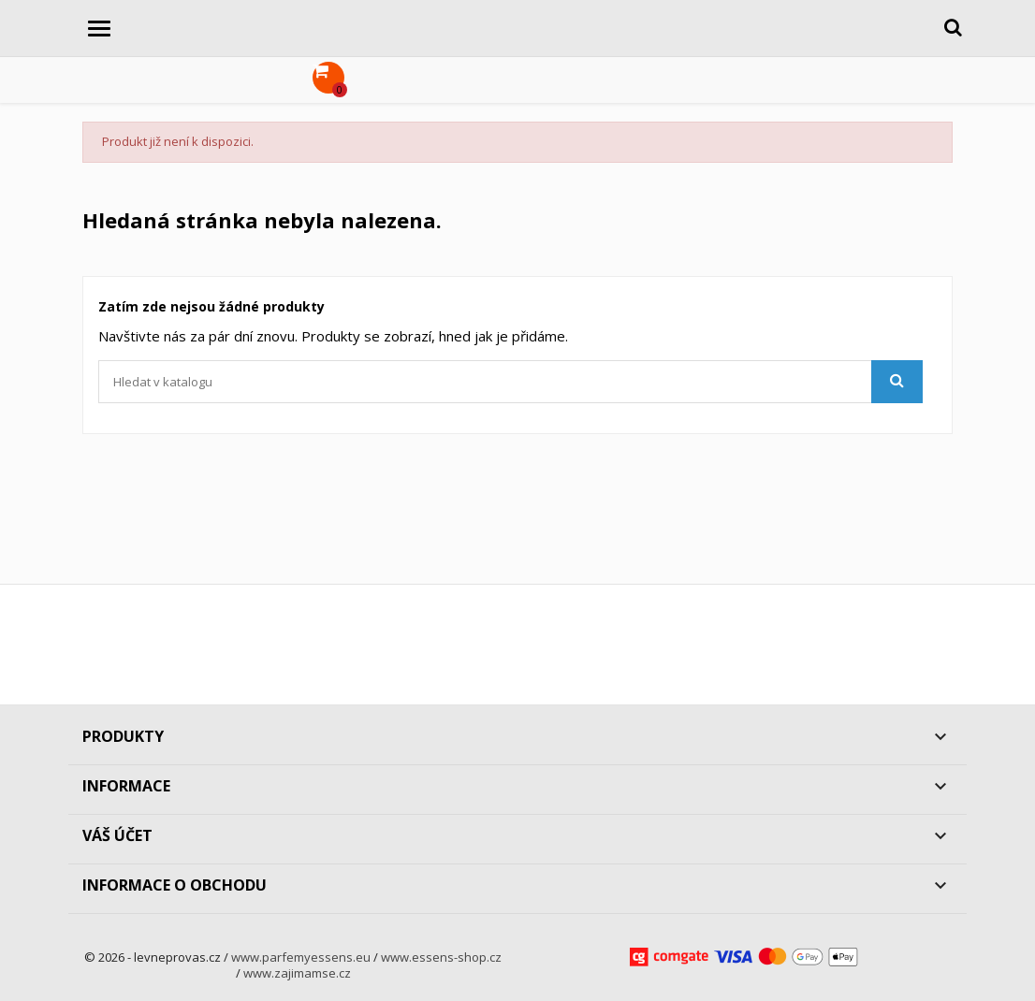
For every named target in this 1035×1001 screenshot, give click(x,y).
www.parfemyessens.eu (301, 957)
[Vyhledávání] (510, 381)
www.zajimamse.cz (297, 973)
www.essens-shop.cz (441, 957)
